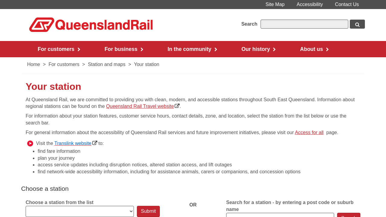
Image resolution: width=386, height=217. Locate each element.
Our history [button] (259, 49)
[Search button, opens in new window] (357, 24)
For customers (64, 64)
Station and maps (106, 64)
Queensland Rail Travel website (143, 106)
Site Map (275, 4)
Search (249, 24)
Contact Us (347, 4)
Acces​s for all (309, 132)
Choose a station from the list (59, 202)
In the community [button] (192, 49)
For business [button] (124, 49)
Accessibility (310, 4)
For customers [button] (59, 49)
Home (33, 64)
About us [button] (314, 49)
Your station (146, 64)
